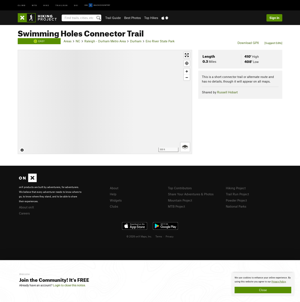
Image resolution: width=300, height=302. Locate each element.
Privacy (170, 236)
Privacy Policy (278, 281)
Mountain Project (180, 200)
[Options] (185, 147)
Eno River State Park (160, 41)
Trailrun (61, 5)
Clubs (114, 206)
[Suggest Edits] (273, 43)
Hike (46, 5)
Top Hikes (151, 18)
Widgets (116, 200)
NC (78, 41)
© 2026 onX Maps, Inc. (139, 236)
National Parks (236, 206)
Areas (67, 41)
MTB (34, 5)
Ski (76, 5)
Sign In (274, 18)
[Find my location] (187, 63)
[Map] (105, 102)
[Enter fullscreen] (187, 55)
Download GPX (248, 43)
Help (113, 194)
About (114, 188)
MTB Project (176, 206)
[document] (263, 284)
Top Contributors (180, 188)
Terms (158, 236)
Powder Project (236, 200)
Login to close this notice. (69, 285)
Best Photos (132, 18)
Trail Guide (113, 18)
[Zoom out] (187, 77)
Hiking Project (236, 188)
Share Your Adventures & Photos (191, 194)
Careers (24, 213)
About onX (26, 207)
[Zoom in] (187, 71)
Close (263, 290)
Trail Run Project (237, 194)
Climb (22, 5)
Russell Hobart (227, 92)
